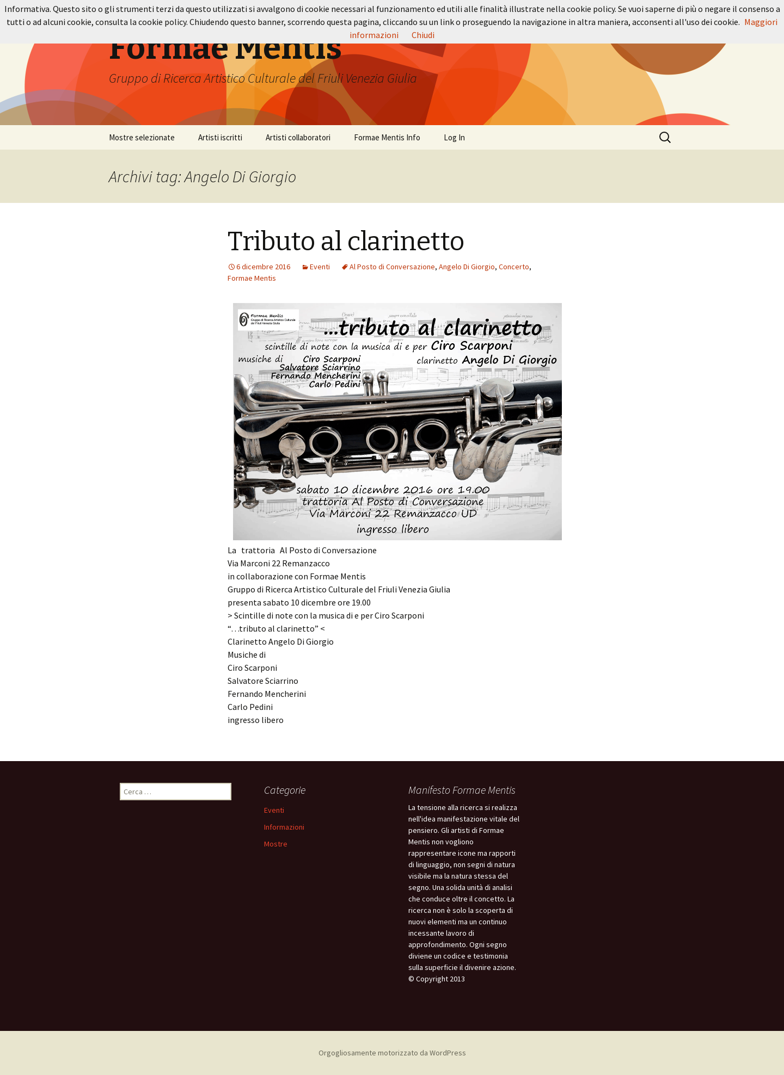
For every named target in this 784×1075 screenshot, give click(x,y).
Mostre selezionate (142, 137)
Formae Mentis (252, 278)
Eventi (320, 266)
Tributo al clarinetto (346, 241)
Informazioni (284, 827)
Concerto (514, 266)
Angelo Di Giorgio (467, 266)
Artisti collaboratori (298, 137)
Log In (454, 137)
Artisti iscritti (220, 137)
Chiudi (423, 34)
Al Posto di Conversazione (392, 266)
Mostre (275, 844)
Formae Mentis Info (387, 137)
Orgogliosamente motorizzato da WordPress (392, 1053)
